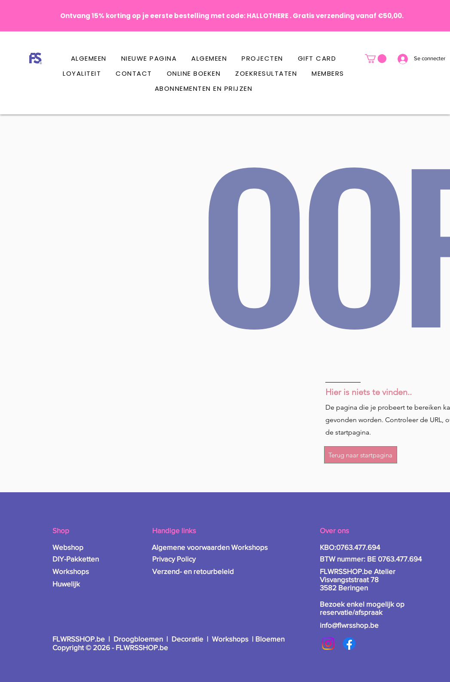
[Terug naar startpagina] (360, 454)
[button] (375, 58)
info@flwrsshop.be (349, 625)
